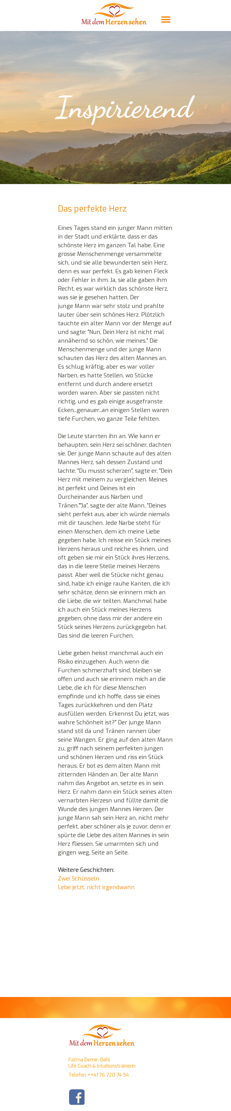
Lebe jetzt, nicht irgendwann (96, 887)
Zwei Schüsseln (78, 878)
